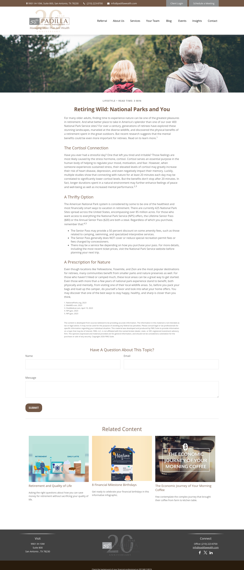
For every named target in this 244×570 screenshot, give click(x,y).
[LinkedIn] (211, 553)
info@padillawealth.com (122, 3)
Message (30, 378)
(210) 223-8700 (93, 3)
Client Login (176, 3)
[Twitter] (205, 553)
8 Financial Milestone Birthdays (114, 485)
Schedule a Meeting (203, 3)
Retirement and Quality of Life (50, 486)
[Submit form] (33, 407)
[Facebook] (199, 553)
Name (29, 356)
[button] (102, 20)
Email (127, 356)
